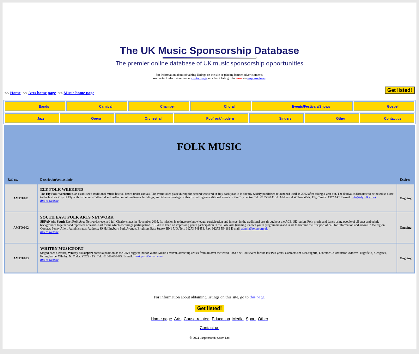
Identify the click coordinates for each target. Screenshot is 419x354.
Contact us (392, 118)
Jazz (41, 118)
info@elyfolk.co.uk (364, 197)
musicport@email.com (148, 256)
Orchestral (153, 118)
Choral (229, 106)
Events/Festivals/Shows (311, 106)
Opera (96, 118)
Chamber (167, 106)
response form (256, 78)
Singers (285, 118)
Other (340, 118)
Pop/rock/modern (220, 118)
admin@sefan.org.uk (254, 228)
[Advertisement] (209, 18)
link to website (49, 200)
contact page (199, 78)
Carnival (105, 106)
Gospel (392, 106)
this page (257, 297)
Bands (44, 106)
